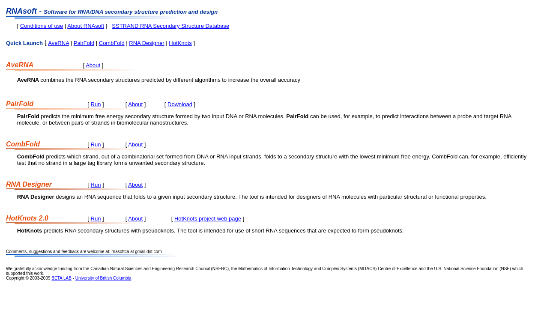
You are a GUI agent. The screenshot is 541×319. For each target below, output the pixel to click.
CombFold (112, 43)
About (93, 65)
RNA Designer (146, 43)
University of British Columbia (103, 278)
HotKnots (180, 43)
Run (96, 104)
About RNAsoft (85, 26)
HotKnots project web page (207, 218)
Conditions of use (41, 26)
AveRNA (58, 43)
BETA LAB (61, 278)
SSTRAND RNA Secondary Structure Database (170, 26)
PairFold (84, 43)
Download (179, 104)
